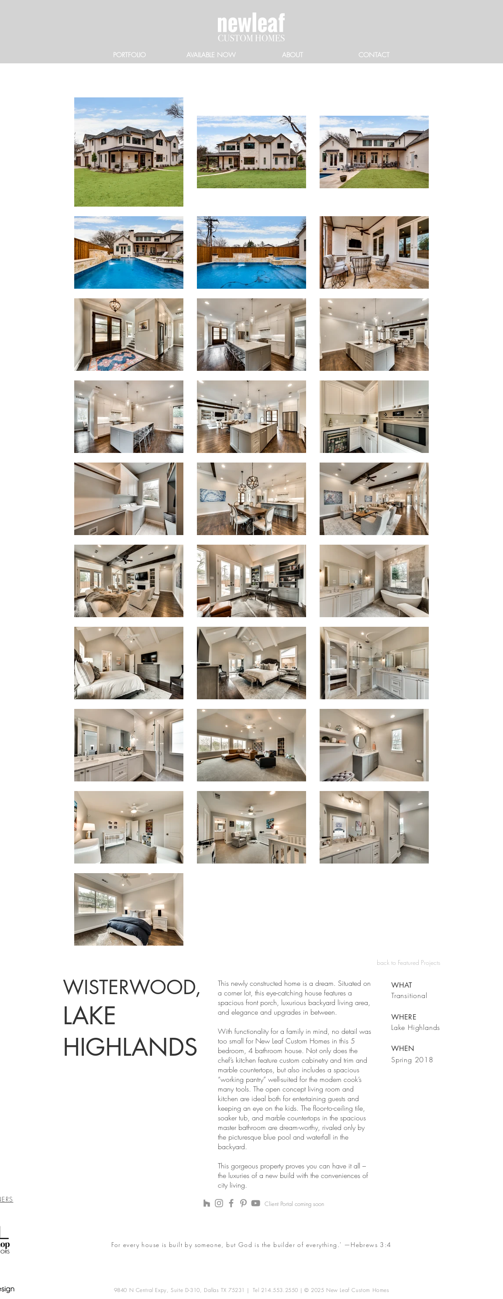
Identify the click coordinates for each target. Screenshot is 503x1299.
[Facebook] (231, 1203)
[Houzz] (206, 1203)
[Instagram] (219, 1203)
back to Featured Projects (408, 962)
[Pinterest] (243, 1203)
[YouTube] (255, 1203)
